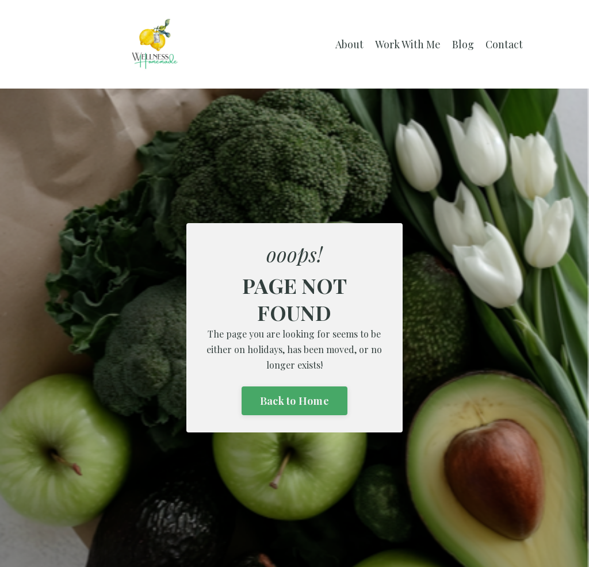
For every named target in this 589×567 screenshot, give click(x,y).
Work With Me (408, 44)
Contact (504, 44)
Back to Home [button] (294, 401)
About (349, 44)
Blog (463, 44)
